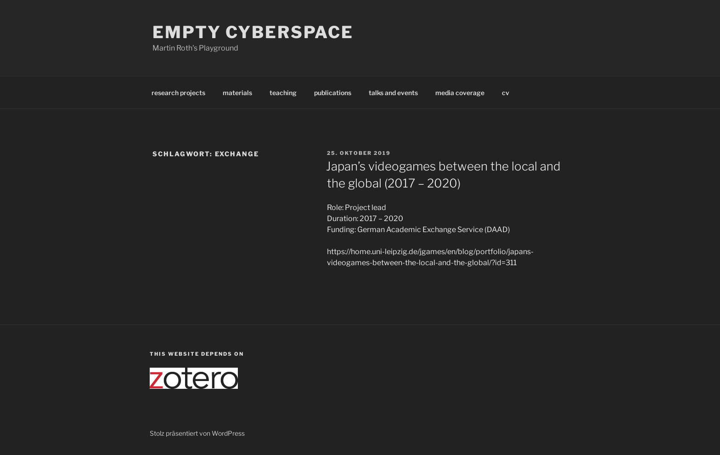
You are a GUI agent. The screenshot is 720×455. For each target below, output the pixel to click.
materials (237, 93)
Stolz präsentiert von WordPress (197, 433)
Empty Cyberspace (253, 32)
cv (505, 93)
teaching (283, 93)
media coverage (459, 93)
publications (332, 93)
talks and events (393, 93)
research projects (178, 93)
